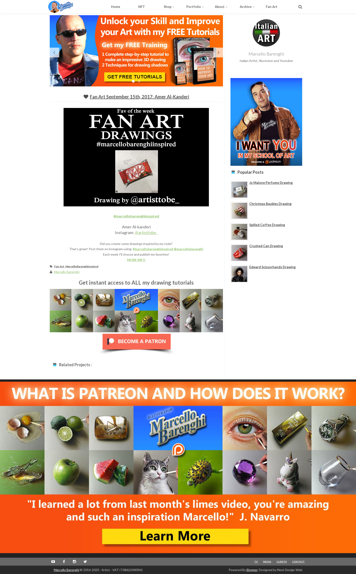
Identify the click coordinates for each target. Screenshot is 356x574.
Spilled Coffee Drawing (267, 225)
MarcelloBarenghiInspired (81, 266)
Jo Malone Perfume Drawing (271, 183)
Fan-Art (59, 266)
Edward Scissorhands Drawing (272, 267)
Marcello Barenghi (66, 570)
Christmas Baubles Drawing (270, 204)
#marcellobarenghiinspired (136, 216)
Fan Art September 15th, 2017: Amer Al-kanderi (139, 96)
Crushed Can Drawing (266, 246)
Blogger (252, 570)
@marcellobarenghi (188, 249)
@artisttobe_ (146, 232)
